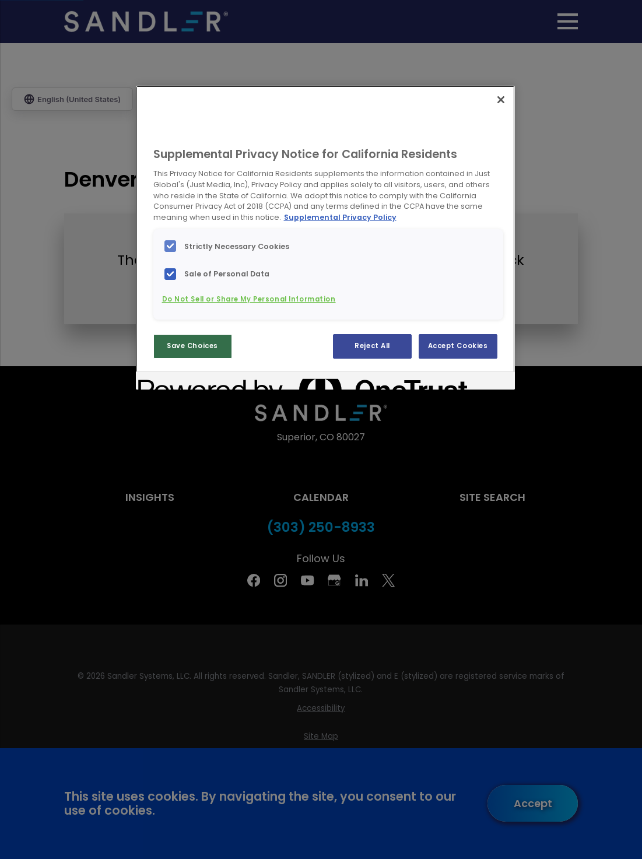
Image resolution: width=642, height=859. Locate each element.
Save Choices (192, 345)
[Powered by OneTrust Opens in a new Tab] (180, 382)
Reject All (372, 345)
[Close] (501, 100)
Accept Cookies (458, 345)
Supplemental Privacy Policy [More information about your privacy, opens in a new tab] (340, 217)
